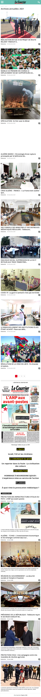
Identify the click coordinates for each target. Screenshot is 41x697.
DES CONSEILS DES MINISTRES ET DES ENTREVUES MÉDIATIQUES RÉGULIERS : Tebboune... (20, 228)
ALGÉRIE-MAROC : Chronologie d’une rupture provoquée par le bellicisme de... (18, 155)
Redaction (3, 44)
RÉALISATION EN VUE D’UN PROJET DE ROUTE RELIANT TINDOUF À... (18, 41)
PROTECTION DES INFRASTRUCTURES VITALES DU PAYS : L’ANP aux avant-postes (20, 498)
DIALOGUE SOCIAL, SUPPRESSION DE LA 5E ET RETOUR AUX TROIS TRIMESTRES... (18, 261)
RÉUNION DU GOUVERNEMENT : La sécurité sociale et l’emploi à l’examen (18, 577)
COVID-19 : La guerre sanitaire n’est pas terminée (20, 293)
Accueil (2, 6)
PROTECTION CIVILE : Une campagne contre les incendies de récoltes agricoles (19, 656)
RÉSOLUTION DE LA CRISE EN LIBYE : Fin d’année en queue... (19, 365)
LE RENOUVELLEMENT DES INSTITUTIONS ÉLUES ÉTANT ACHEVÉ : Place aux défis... (20, 328)
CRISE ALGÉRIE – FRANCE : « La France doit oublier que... (20, 192)
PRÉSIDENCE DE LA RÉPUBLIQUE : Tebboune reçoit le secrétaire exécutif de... (20, 616)
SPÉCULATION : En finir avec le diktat (15, 121)
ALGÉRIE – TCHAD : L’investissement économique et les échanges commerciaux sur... (20, 537)
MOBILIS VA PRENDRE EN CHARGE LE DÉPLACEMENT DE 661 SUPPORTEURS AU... (17, 72)
